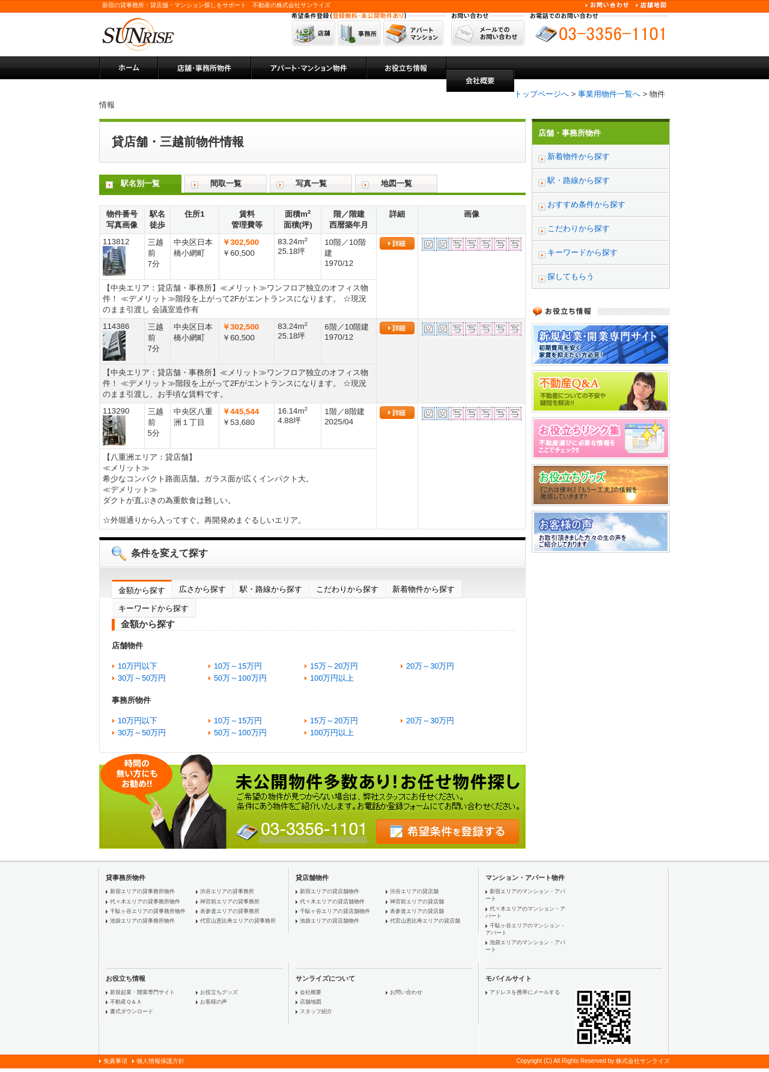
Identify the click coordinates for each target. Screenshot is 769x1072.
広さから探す (202, 589)
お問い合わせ (406, 992)
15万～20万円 (334, 665)
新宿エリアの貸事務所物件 (142, 891)
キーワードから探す (153, 608)
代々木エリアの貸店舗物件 (332, 902)
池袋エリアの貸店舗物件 (329, 921)
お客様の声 (213, 1002)
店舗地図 (310, 1002)
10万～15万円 (238, 665)
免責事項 (115, 1061)
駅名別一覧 (140, 183)
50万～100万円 (240, 677)
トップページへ (541, 93)
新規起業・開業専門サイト (142, 992)
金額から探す (141, 590)
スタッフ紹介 (316, 1011)
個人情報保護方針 (160, 1061)
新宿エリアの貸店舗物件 (329, 891)
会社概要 (310, 992)
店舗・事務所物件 (569, 132)
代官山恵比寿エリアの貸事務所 (238, 921)
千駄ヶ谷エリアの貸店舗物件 (335, 911)
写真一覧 (311, 183)
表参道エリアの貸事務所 (230, 911)
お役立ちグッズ (219, 992)
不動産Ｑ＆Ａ (126, 1002)
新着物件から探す (423, 589)
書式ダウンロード (131, 1011)
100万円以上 (332, 677)
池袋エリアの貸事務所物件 (142, 921)
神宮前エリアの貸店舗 (417, 902)
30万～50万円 (142, 677)
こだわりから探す (347, 589)
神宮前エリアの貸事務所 (230, 902)
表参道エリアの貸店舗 (417, 911)
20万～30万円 (430, 665)
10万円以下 (137, 665)
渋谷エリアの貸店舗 (414, 891)
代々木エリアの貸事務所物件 (145, 902)
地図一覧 (396, 183)
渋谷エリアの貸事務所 (227, 891)
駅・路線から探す (271, 589)
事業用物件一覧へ (609, 93)
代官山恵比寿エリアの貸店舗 (425, 921)
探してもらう (570, 276)
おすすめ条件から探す (586, 204)
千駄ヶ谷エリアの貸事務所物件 (148, 911)
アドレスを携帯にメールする (525, 992)
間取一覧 (226, 183)
